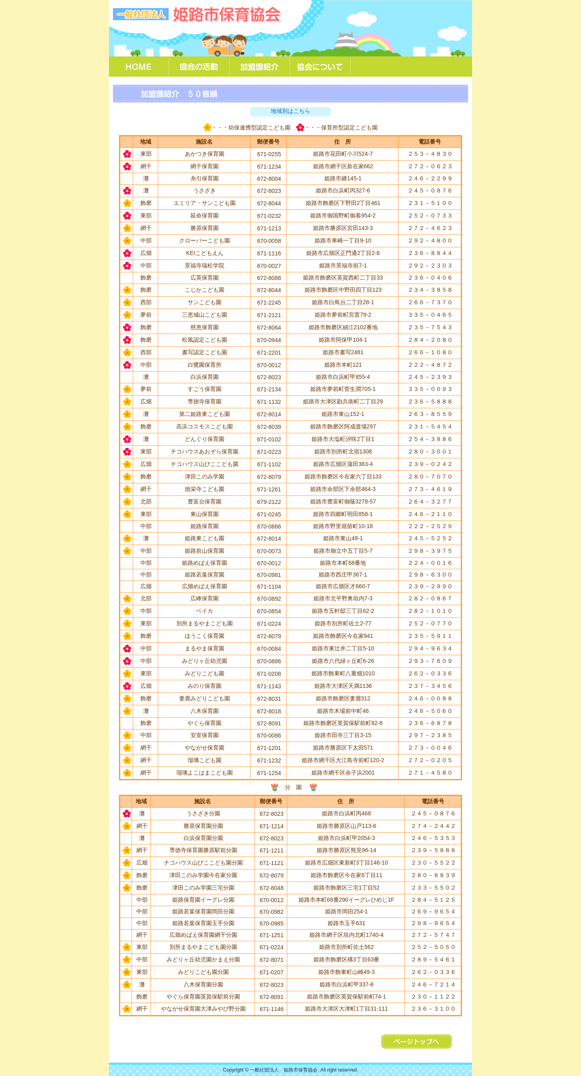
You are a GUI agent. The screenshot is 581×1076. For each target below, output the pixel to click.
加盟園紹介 (260, 66)
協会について (320, 66)
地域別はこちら (290, 111)
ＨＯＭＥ (139, 66)
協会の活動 (199, 66)
